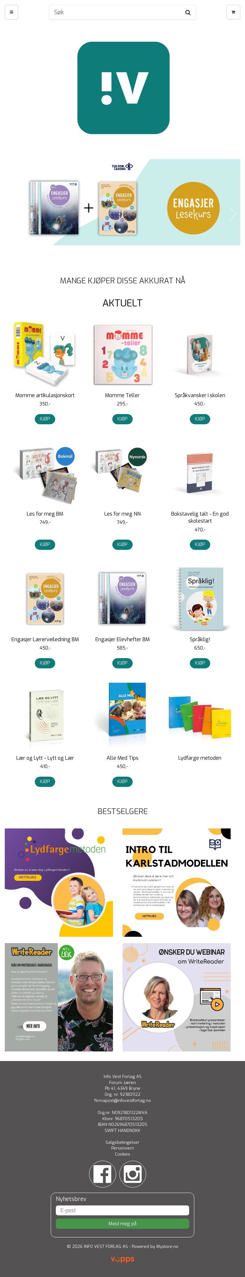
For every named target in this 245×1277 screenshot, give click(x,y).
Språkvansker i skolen (200, 395)
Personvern (122, 1148)
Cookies (122, 1154)
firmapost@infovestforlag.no (122, 1100)
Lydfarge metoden (199, 758)
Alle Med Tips (122, 758)
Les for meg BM (45, 514)
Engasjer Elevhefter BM (122, 639)
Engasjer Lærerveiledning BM (45, 639)
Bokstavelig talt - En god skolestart (200, 517)
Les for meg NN (122, 514)
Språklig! (200, 639)
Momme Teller (122, 395)
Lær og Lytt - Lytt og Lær (45, 758)
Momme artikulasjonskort (45, 395)
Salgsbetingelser (122, 1142)
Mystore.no (167, 1246)
